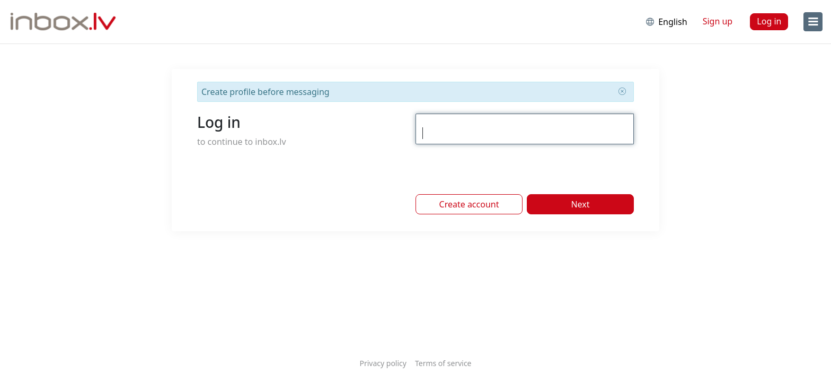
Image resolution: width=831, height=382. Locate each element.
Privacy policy (382, 363)
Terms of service (443, 363)
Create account (469, 204)
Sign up (718, 21)
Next (580, 204)
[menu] (813, 21)
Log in (769, 21)
